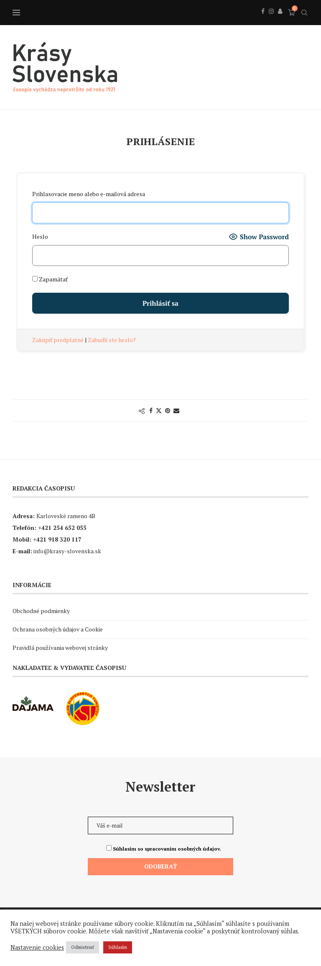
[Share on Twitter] (159, 410)
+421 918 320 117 (57, 539)
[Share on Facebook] (151, 410)
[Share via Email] (176, 410)
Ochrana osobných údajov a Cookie (58, 629)
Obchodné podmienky (41, 611)
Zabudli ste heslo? (112, 340)
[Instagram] (271, 20)
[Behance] (280, 20)
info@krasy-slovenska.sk (67, 551)
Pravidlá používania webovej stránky (60, 648)
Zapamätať (50, 279)
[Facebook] (263, 20)
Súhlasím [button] (117, 947)
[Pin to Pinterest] (167, 410)
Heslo (40, 236)
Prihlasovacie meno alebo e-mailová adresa (88, 194)
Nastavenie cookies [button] (37, 947)
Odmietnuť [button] (82, 947)
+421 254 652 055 (62, 528)
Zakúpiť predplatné (58, 340)
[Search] (304, 12)
